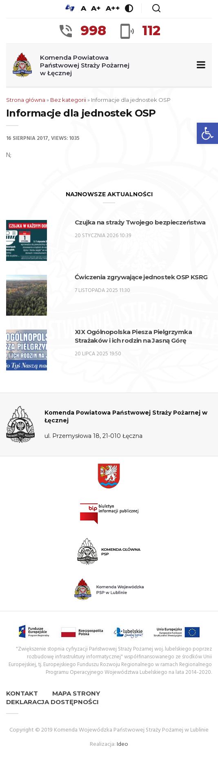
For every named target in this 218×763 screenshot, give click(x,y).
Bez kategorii (68, 99)
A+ (96, 8)
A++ (113, 8)
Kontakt (22, 693)
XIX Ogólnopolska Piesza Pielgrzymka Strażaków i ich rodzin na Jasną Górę (133, 336)
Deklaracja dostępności (52, 702)
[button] (207, 133)
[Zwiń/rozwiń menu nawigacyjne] (199, 65)
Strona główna (25, 99)
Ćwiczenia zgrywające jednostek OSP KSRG (141, 277)
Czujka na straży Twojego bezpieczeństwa (140, 222)
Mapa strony (76, 693)
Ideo (122, 744)
